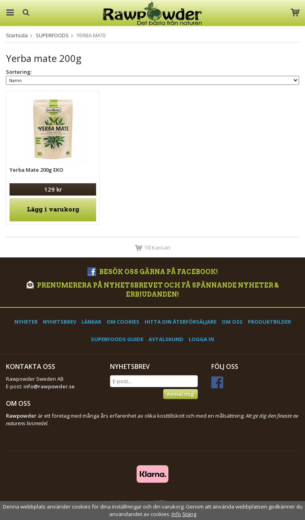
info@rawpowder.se (49, 386)
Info (176, 514)
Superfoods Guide (117, 339)
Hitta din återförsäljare (180, 321)
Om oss (232, 321)
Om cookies (122, 321)
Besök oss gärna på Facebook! (152, 272)
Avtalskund (166, 339)
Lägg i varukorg (53, 209)
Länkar (91, 321)
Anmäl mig (180, 393)
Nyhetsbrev (59, 321)
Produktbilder (269, 321)
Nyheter (26, 321)
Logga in (201, 339)
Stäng (189, 514)
